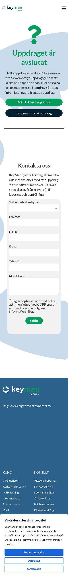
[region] (34, 545)
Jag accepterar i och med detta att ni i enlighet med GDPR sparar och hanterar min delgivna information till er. (32, 306)
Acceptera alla (34, 552)
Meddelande (17, 276)
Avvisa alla (34, 569)
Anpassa (34, 560)
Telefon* (14, 261)
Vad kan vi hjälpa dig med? (25, 202)
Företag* (14, 216)
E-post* (14, 246)
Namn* (13, 231)
